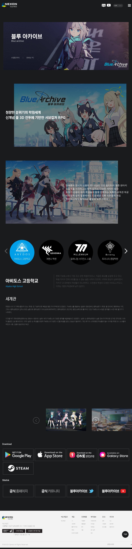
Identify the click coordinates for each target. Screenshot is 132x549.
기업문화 (87, 521)
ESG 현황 (113, 528)
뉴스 (120, 521)
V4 (73, 521)
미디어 (121, 517)
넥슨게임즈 (64, 517)
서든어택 (74, 525)
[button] (126, 251)
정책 (111, 521)
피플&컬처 (88, 525)
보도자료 (121, 525)
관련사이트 (110, 546)
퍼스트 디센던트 (77, 535)
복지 (86, 528)
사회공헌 (112, 525)
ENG (120, 5)
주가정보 (98, 525)
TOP (125, 534)
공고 (96, 535)
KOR (115, 5)
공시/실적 (98, 531)
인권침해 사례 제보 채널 (34, 531)
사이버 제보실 (19, 531)
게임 (73, 517)
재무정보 (98, 528)
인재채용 (87, 517)
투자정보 (98, 517)
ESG (111, 517)
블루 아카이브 (76, 528)
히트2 (73, 531)
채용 (86, 531)
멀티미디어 (122, 528)
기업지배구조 (99, 521)
